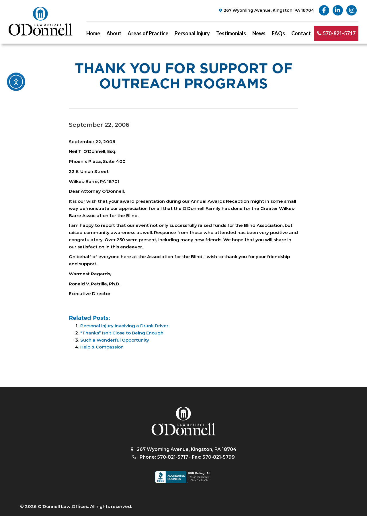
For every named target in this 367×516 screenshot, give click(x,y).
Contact (301, 33)
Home (93, 33)
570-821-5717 (339, 33)
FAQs (278, 33)
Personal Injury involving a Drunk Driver (124, 325)
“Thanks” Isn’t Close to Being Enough (121, 333)
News (259, 33)
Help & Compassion (102, 347)
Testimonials (231, 33)
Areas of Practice (148, 33)
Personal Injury (192, 33)
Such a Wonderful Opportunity (114, 340)
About (113, 33)
